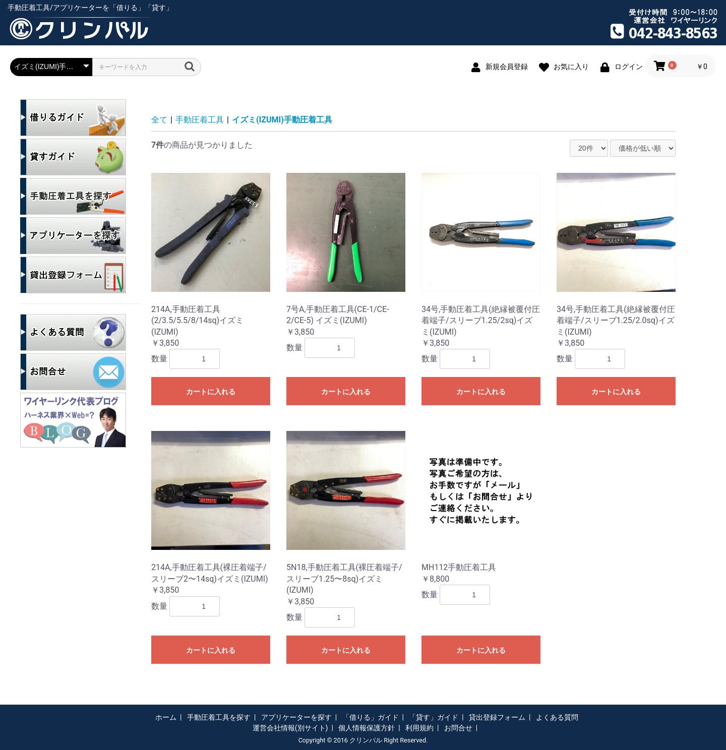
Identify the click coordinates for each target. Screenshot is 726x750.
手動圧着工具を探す (219, 717)
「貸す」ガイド (433, 717)
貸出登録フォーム (497, 717)
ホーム (165, 717)
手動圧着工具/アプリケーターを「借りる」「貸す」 (90, 8)
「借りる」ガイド (370, 717)
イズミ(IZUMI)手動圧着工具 (282, 119)
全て (159, 119)
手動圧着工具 (199, 119)
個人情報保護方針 (366, 728)
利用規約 (419, 728)
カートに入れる (210, 392)
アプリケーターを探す (296, 717)
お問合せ (458, 728)
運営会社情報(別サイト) (290, 728)
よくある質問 (557, 717)
